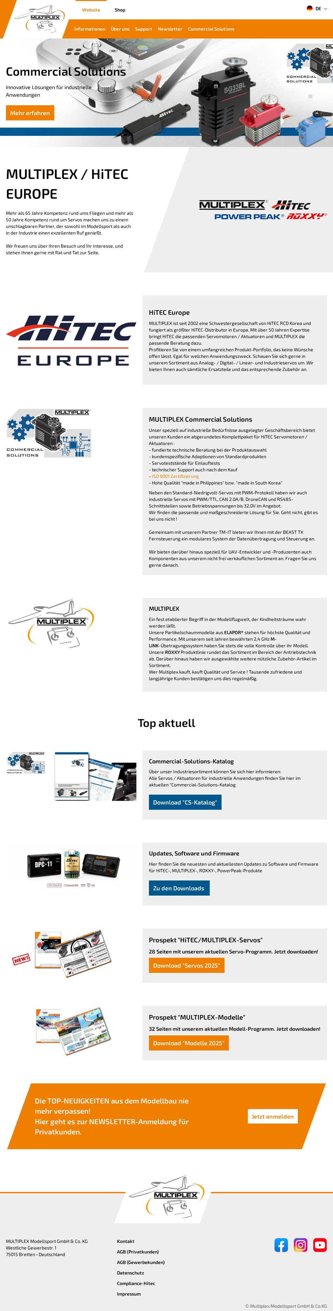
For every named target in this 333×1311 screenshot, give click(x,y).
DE (313, 8)
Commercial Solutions (211, 29)
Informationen (89, 29)
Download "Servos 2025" (186, 965)
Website (91, 9)
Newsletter (170, 29)
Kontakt (125, 1241)
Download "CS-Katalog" (185, 802)
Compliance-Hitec (136, 1283)
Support (143, 29)
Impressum (129, 1294)
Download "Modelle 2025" (189, 1043)
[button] (310, 89)
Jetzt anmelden (273, 1116)
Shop (120, 9)
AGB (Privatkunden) (138, 1251)
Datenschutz (130, 1272)
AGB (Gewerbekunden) (141, 1262)
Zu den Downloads (179, 888)
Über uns (120, 29)
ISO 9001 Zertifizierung (175, 476)
